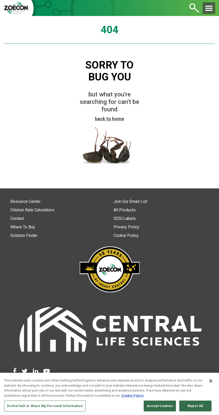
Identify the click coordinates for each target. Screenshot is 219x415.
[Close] (210, 381)
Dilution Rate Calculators (32, 210)
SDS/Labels (124, 218)
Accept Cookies (160, 406)
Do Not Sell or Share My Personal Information (45, 406)
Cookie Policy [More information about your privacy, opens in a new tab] (132, 395)
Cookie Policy (126, 235)
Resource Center (25, 201)
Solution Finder (23, 235)
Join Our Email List (130, 201)
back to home (109, 118)
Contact (17, 218)
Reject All (195, 406)
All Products (124, 210)
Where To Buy (22, 227)
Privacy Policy (126, 227)
